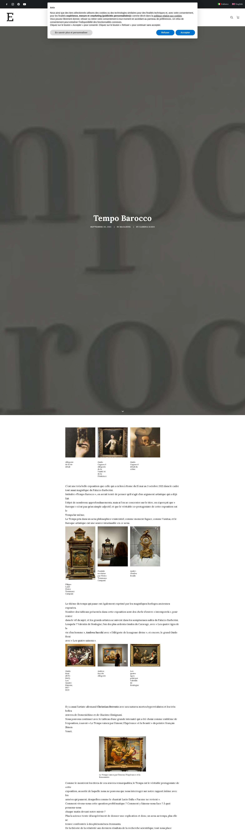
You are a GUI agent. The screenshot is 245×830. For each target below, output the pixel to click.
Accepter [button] (185, 32)
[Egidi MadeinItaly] (10, 17)
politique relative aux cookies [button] (168, 16)
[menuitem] (223, 4)
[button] (7, 4)
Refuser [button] (165, 32)
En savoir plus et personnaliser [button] (71, 32)
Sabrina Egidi (147, 209)
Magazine (125, 209)
